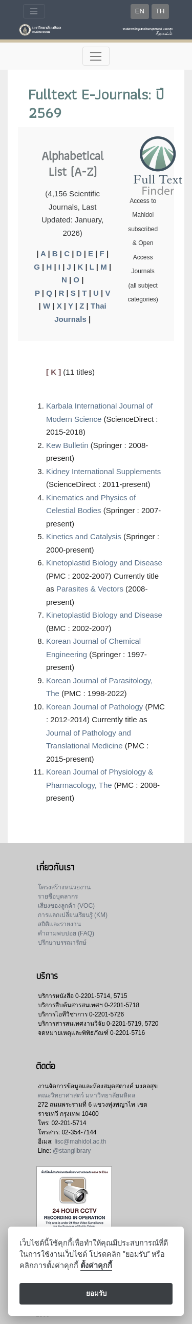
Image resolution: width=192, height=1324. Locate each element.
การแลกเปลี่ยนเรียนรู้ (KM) (73, 915)
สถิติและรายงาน (59, 924)
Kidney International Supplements (103, 471)
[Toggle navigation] (34, 11)
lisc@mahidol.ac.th (80, 1141)
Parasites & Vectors (89, 588)
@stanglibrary (72, 1150)
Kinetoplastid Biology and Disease (104, 562)
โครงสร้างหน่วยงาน (64, 887)
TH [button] (160, 11)
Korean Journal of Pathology (94, 706)
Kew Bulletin (67, 445)
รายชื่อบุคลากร (58, 896)
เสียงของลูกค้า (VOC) (66, 905)
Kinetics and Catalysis (83, 536)
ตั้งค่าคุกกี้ (96, 1265)
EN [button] (139, 11)
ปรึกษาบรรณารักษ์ (62, 942)
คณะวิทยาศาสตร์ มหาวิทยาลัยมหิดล (86, 1095)
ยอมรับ (96, 1293)
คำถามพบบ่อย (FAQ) (66, 933)
